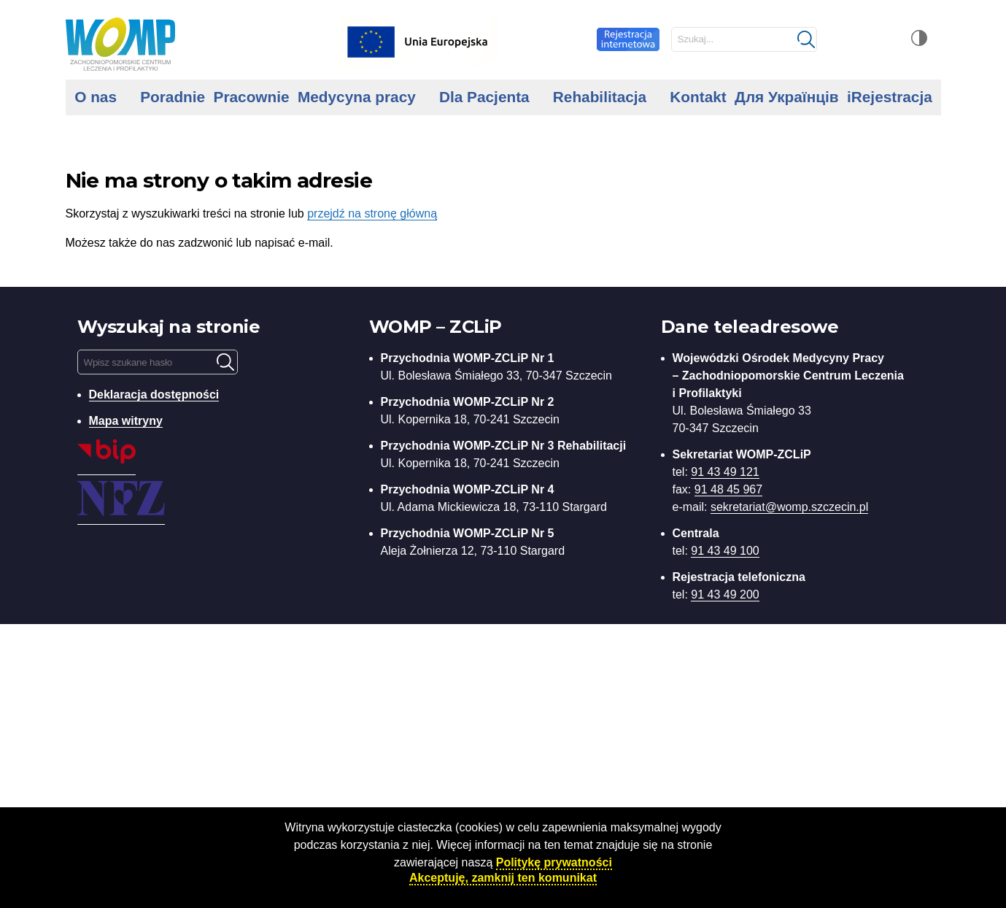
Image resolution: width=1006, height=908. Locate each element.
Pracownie (252, 96)
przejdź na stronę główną (372, 213)
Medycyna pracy (357, 96)
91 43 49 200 (725, 594)
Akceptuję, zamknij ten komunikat (503, 878)
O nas (95, 96)
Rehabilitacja (599, 96)
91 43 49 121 (725, 472)
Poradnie (172, 96)
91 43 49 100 (725, 551)
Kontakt (698, 96)
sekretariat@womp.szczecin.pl (789, 507)
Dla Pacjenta (484, 96)
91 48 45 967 (728, 489)
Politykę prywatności (554, 862)
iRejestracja (889, 96)
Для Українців (787, 96)
